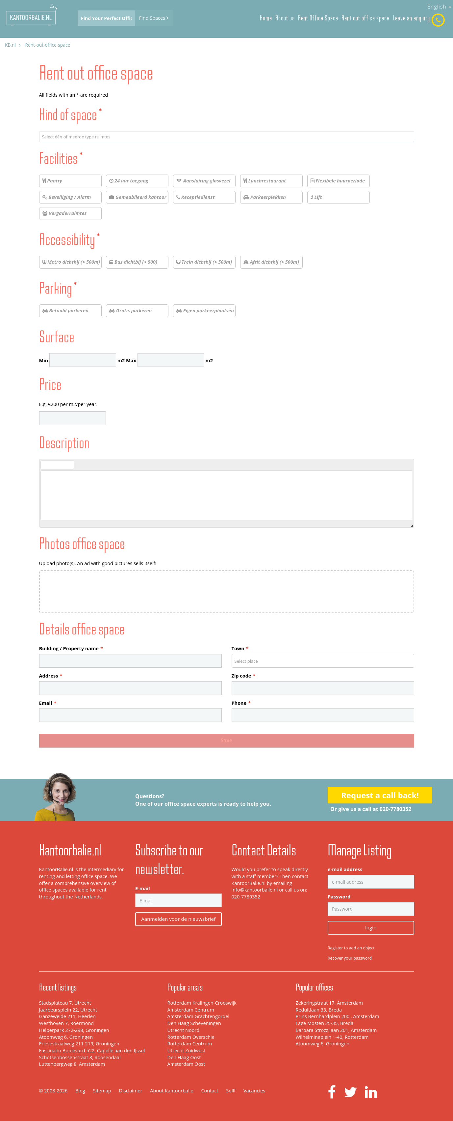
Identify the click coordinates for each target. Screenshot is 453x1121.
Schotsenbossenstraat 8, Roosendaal (80, 1057)
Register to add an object (351, 948)
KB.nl (10, 45)
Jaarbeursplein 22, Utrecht (68, 1010)
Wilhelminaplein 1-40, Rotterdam (332, 1037)
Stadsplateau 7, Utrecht (65, 1003)
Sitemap (102, 1090)
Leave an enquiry (411, 17)
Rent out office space (365, 17)
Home (266, 17)
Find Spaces (153, 18)
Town (240, 648)
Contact (209, 1090)
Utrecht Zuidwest (186, 1050)
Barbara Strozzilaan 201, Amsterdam (336, 1030)
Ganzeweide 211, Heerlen (67, 1016)
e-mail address (345, 869)
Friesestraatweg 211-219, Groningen (79, 1043)
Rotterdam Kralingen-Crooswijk (202, 1003)
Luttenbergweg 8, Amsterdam (72, 1064)
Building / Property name (71, 648)
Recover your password (350, 958)
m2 (121, 360)
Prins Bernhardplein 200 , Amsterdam (337, 1016)
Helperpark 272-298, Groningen (74, 1030)
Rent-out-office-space (47, 45)
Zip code (244, 676)
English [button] (439, 6)
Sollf (231, 1090)
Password (339, 897)
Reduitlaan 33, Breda (319, 1010)
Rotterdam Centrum (189, 1043)
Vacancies (254, 1090)
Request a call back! (380, 795)
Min (43, 360)
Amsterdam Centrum (190, 1010)
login (370, 927)
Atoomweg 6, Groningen (66, 1037)
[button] (45, 464)
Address (51, 676)
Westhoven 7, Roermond (66, 1023)
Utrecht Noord (183, 1030)
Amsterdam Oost (186, 1064)
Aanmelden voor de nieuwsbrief (178, 919)
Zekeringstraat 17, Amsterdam (329, 1003)
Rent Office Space (318, 17)
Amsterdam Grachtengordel (198, 1016)
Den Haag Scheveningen (194, 1023)
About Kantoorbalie (171, 1090)
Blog (80, 1090)
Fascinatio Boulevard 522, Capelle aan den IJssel (92, 1050)
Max (131, 360)
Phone (241, 703)
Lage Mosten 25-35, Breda (325, 1023)
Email (48, 703)
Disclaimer (130, 1090)
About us (285, 17)
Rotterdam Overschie (190, 1037)
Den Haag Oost (184, 1057)
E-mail (142, 888)
